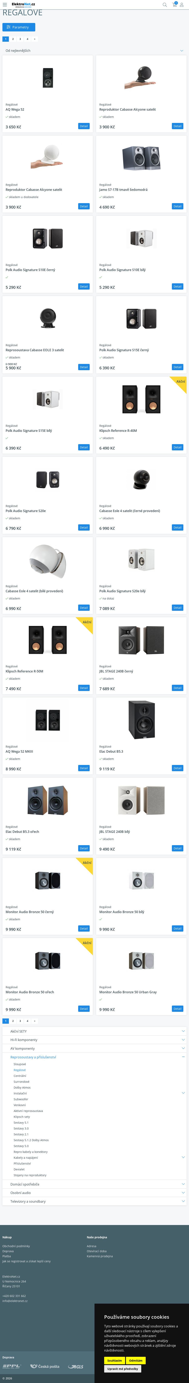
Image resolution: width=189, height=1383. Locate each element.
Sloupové (20, 1064)
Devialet (19, 1169)
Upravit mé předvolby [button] (122, 1369)
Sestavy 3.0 (21, 1128)
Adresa (91, 1246)
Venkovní (20, 1105)
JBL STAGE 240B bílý (114, 831)
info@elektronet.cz (15, 1301)
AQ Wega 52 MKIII (19, 751)
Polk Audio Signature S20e (26, 511)
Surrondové (21, 1082)
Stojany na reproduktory (30, 1175)
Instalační (20, 1093)
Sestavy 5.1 (21, 1122)
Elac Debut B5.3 (111, 751)
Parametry (20, 27)
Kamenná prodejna (100, 1256)
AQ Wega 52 (15, 109)
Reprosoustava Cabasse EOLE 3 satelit (35, 350)
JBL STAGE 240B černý (116, 671)
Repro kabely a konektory (31, 1152)
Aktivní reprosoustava (28, 1111)
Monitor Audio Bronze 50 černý (30, 912)
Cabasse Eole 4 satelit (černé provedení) (129, 511)
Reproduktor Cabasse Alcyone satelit (127, 109)
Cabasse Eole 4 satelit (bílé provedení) (34, 591)
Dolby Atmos (22, 1087)
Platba (6, 1256)
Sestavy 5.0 (21, 1146)
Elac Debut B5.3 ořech (22, 831)
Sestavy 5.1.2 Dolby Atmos (31, 1140)
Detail (84, 126)
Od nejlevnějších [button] (18, 50)
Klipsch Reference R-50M (24, 671)
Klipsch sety (22, 1117)
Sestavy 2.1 (21, 1134)
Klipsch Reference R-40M (118, 430)
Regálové (20, 1070)
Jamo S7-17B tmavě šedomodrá (123, 189)
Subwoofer (21, 1099)
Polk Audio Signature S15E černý (124, 350)
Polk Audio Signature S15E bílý (29, 430)
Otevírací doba (97, 1251)
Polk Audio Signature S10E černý (30, 270)
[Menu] (5, 5)
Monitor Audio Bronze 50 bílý (121, 912)
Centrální (20, 1076)
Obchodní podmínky (16, 1246)
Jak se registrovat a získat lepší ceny (26, 1261)
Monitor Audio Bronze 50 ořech (30, 992)
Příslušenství (22, 1163)
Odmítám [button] (135, 1360)
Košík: (174, 4)
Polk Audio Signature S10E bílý (122, 270)
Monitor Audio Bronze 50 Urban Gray (128, 992)
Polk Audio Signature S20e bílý (122, 591)
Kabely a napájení (26, 1158)
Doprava (8, 1251)
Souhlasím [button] (114, 1360)
